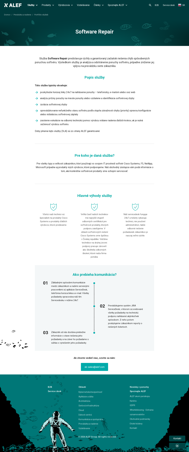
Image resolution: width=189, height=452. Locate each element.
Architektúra (84, 401)
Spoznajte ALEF (117, 5)
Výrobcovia (65, 5)
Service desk (169, 5)
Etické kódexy (136, 423)
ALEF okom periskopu (140, 396)
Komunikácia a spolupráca (91, 419)
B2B (157, 5)
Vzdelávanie (83, 5)
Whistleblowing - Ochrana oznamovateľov (141, 412)
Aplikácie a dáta (86, 396)
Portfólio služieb (41, 15)
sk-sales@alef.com (94, 367)
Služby (32, 5)
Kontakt (133, 428)
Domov (7, 15)
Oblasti (82, 387)
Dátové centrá (85, 415)
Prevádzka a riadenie (22, 15)
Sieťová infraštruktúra (89, 405)
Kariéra (133, 401)
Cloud (81, 410)
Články (99, 5)
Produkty (48, 5)
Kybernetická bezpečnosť (90, 392)
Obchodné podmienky (140, 419)
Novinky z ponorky (139, 387)
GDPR (132, 405)
